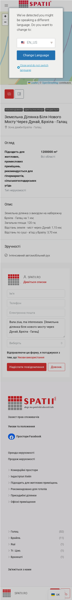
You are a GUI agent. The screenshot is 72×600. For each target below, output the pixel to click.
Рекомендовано (13, 110)
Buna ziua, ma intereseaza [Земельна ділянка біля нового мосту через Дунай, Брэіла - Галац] (36, 328)
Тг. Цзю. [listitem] (14, 550)
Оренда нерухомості (21, 452)
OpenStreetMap (50, 83)
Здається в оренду (34, 110)
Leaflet (33, 83)
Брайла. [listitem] (14, 537)
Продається (52, 110)
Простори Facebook (28, 436)
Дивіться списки (34, 282)
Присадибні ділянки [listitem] (22, 495)
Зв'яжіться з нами (19, 569)
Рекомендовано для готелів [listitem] (27, 489)
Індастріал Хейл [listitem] (19, 476)
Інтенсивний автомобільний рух (29, 255)
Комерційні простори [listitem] (23, 470)
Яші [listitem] (11, 544)
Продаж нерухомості (21, 459)
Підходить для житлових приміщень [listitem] (33, 482)
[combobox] (36, 343)
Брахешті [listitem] (15, 556)
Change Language (36, 55)
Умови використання (30, 357)
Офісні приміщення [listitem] (22, 501)
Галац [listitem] (13, 531)
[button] (5, 17)
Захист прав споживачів (23, 417)
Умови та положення (21, 426)
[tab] (9, 94)
